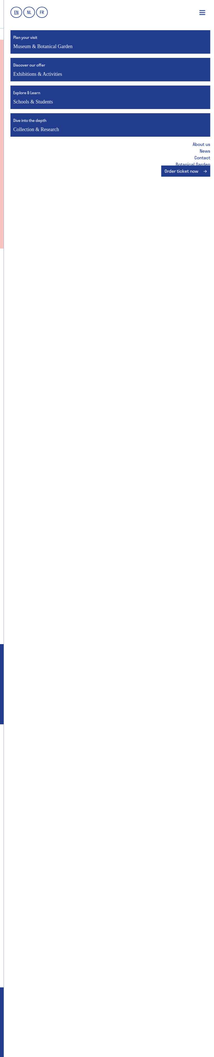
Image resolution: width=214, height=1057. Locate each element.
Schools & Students (59, 855)
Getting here (24, 775)
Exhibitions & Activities (154, 751)
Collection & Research (154, 855)
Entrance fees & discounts (38, 765)
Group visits (23, 785)
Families (20, 816)
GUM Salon (22, 836)
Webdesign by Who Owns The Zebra (47, 1047)
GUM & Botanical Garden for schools (47, 870)
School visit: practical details (41, 910)
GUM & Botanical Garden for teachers (49, 900)
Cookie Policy (187, 1040)
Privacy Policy (118, 1040)
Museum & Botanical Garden (59, 751)
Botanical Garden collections (136, 880)
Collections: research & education (141, 890)
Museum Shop (26, 826)
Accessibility (24, 806)
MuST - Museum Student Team (41, 880)
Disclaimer (153, 1040)
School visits (24, 796)
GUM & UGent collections (131, 870)
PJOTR (92, 1047)
